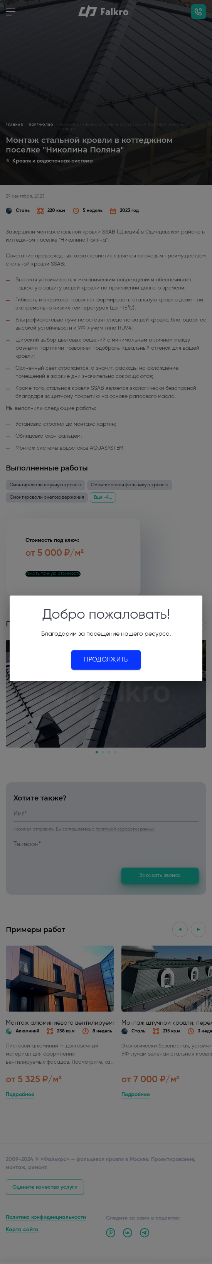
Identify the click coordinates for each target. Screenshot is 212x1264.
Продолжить (106, 660)
